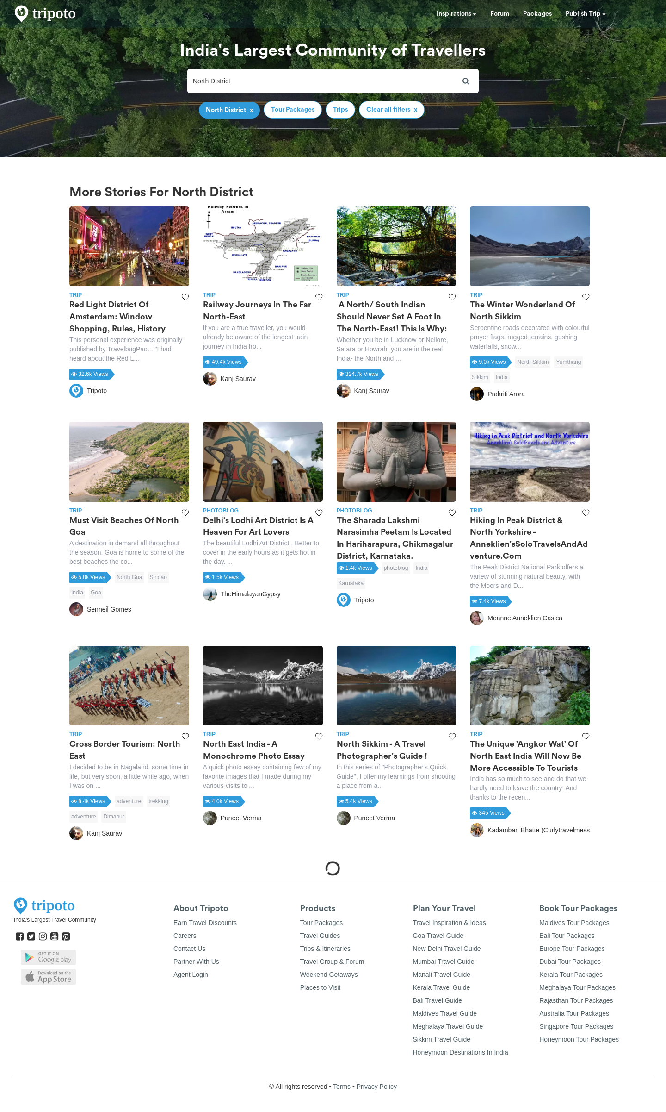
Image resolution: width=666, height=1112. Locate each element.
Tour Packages (321, 922)
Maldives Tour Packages (574, 922)
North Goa (129, 577)
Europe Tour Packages (571, 948)
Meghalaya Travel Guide (448, 1026)
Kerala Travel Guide (441, 987)
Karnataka (351, 583)
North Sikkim (533, 362)
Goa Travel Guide (438, 935)
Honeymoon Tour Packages (579, 1039)
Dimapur (113, 816)
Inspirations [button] (456, 14)
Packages (537, 14)
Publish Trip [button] (586, 14)
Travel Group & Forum (332, 961)
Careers (185, 935)
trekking (158, 801)
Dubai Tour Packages (570, 961)
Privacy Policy (377, 1086)
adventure (129, 801)
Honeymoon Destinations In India (460, 1052)
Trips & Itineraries (325, 948)
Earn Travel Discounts (205, 922)
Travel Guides (320, 935)
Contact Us (189, 948)
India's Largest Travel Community (55, 920)
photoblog (396, 568)
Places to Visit (320, 987)
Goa (96, 592)
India (502, 377)
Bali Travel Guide (437, 1000)
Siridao (158, 577)
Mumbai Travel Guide (444, 961)
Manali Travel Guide (442, 974)
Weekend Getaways (329, 974)
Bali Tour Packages (567, 935)
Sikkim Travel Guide (441, 1039)
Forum (499, 14)
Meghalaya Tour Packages (577, 987)
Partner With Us (196, 961)
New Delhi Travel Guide (447, 948)
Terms (342, 1086)
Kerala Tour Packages (571, 974)
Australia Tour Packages (574, 1013)
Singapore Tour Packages (576, 1026)
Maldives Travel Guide (445, 1013)
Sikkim (480, 377)
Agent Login (190, 974)
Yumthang (568, 362)
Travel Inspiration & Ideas (449, 922)
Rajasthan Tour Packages (576, 1000)
